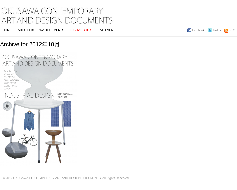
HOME (7, 30)
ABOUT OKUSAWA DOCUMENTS (41, 30)
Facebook (198, 30)
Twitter (217, 30)
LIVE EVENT (106, 30)
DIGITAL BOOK (80, 30)
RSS (232, 30)
